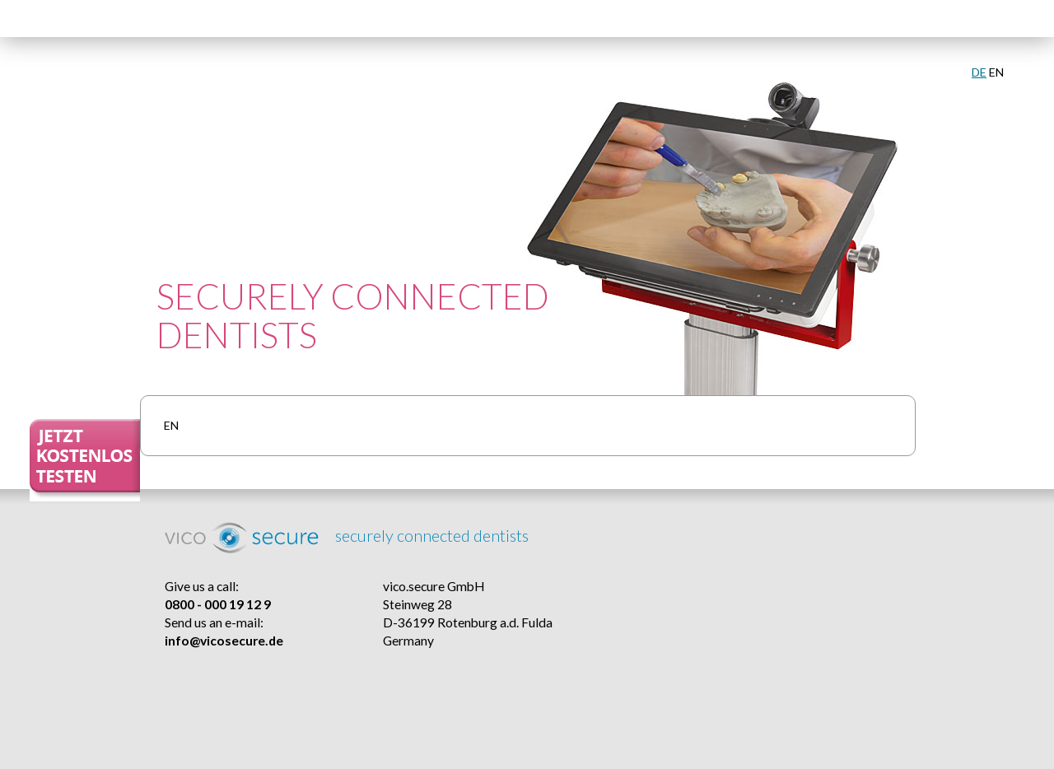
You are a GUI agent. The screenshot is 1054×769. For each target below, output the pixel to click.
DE (979, 72)
